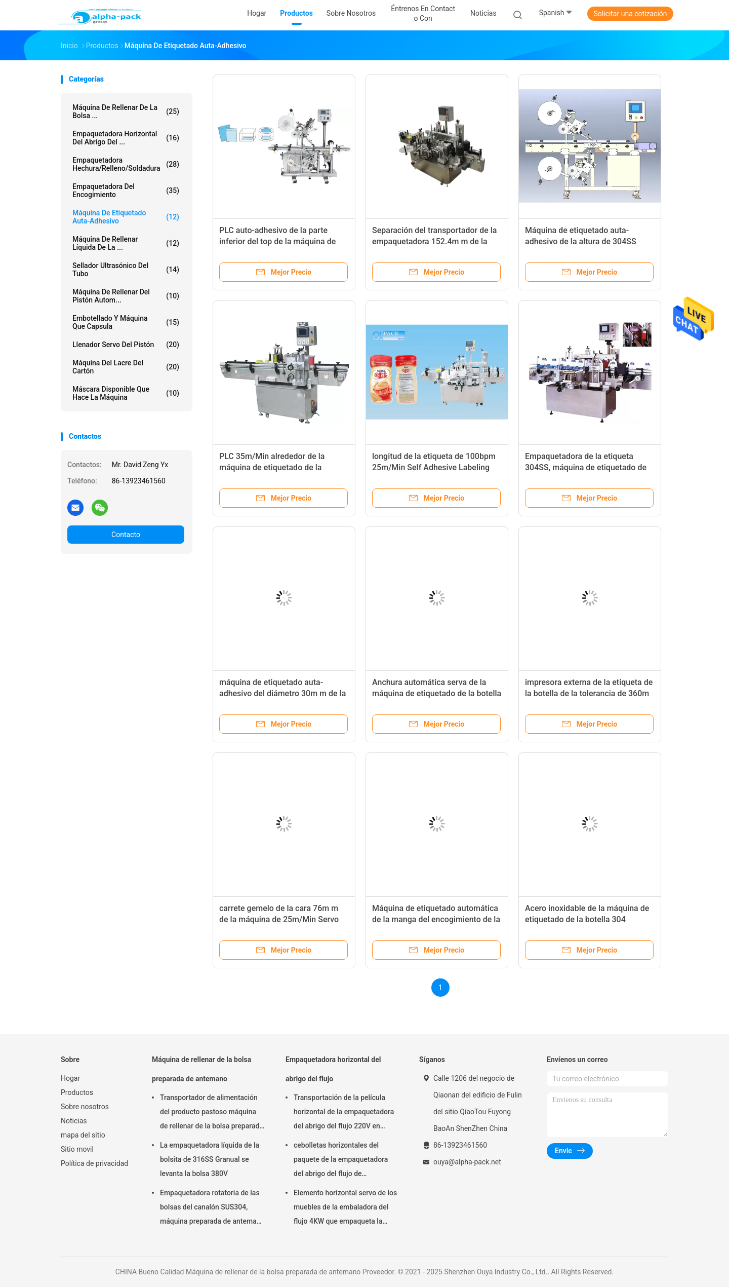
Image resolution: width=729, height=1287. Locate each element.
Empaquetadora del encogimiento (125, 190)
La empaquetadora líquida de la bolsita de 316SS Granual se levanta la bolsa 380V (209, 1159)
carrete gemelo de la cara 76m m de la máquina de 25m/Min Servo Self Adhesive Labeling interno (279, 919)
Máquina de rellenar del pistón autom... (125, 296)
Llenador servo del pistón (125, 344)
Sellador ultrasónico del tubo (125, 269)
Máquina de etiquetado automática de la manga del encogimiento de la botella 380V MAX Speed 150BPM (436, 919)
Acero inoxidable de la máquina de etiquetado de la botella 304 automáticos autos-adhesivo (587, 919)
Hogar (70, 1078)
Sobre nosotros (85, 1107)
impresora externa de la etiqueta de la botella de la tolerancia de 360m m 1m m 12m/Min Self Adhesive (589, 693)
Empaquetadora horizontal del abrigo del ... (125, 138)
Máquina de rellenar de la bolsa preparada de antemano (201, 1069)
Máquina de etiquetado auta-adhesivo (125, 217)
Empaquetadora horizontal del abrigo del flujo (333, 1069)
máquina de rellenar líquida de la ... (125, 243)
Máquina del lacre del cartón (125, 367)
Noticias (74, 1121)
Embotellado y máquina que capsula (125, 322)
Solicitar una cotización (630, 14)
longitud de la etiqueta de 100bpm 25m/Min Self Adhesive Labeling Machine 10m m (434, 467)
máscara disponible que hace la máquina (125, 393)
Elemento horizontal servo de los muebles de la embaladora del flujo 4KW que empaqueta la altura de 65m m (345, 1208)
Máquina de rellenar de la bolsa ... (125, 111)
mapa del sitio (83, 1135)
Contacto (125, 535)
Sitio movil (77, 1149)
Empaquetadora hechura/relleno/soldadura (125, 164)
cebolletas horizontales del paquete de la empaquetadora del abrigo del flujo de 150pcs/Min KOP (341, 1161)
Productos (77, 1092)
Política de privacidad (94, 1163)
